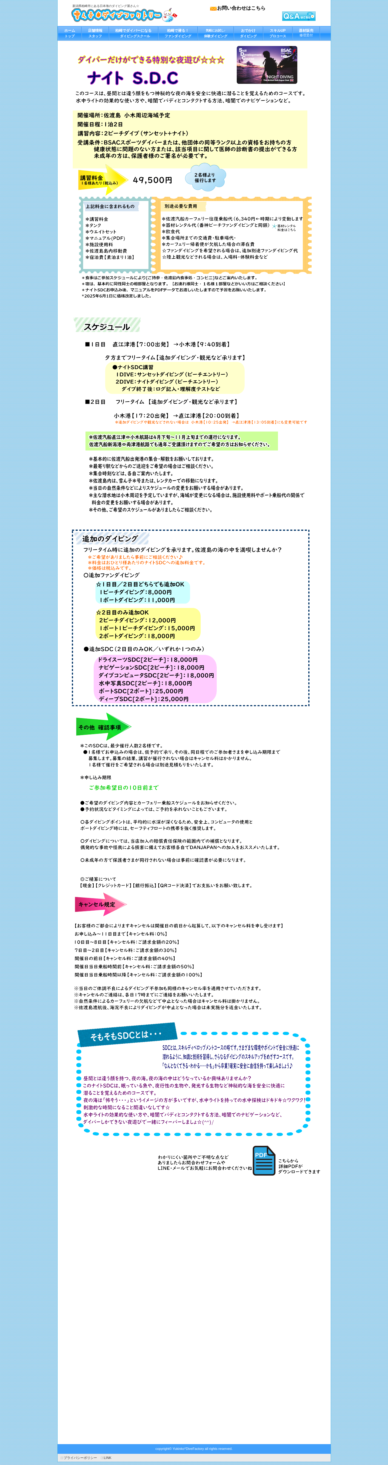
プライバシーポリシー (80, 1458)
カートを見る (304, 16)
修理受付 (306, 31)
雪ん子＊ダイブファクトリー (124, 15)
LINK (108, 1458)
